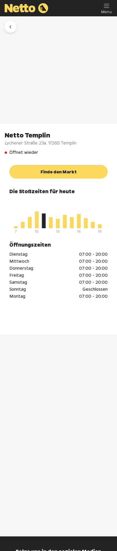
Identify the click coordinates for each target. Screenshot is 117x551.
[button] (10, 27)
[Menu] (106, 8)
